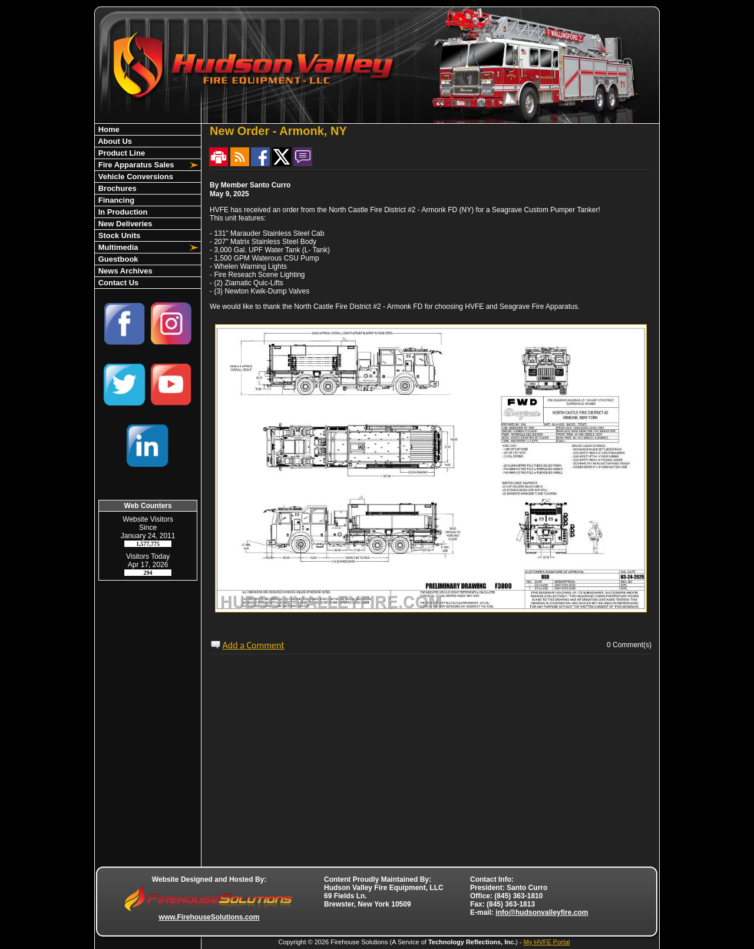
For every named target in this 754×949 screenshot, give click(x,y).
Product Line (120, 153)
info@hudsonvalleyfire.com (541, 912)
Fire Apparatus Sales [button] (135, 164)
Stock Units (118, 235)
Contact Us (117, 282)
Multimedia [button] (117, 247)
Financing (115, 200)
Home (108, 129)
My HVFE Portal (547, 941)
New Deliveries (124, 223)
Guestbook (117, 259)
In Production (121, 211)
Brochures (116, 188)
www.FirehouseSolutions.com (209, 917)
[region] (148, 206)
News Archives (124, 270)
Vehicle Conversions (134, 176)
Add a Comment (254, 645)
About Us (114, 141)
